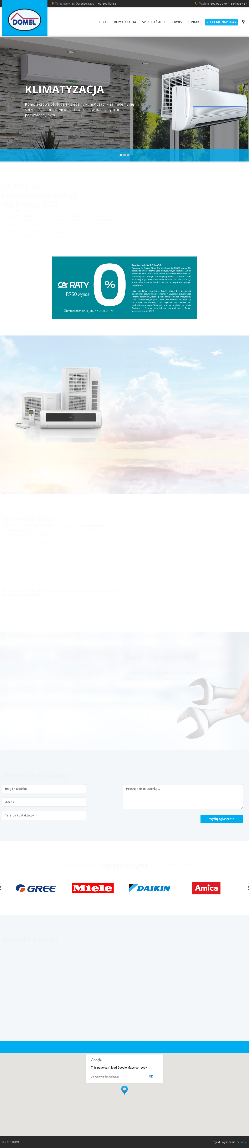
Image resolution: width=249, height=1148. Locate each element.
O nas (103, 21)
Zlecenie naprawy (221, 21)
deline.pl (242, 1142)
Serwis (176, 21)
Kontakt (194, 21)
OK (151, 1076)
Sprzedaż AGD (153, 21)
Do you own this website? (105, 1076)
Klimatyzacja (125, 21)
